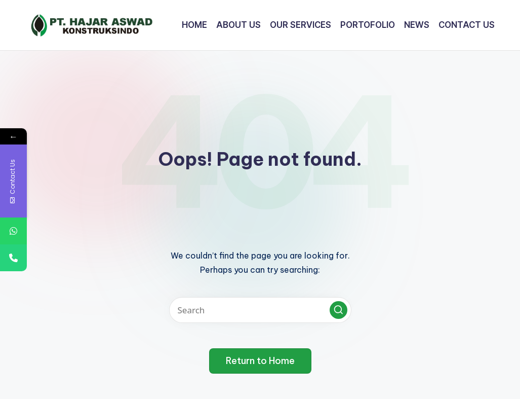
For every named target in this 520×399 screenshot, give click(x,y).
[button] (338, 310)
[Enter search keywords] (260, 310)
